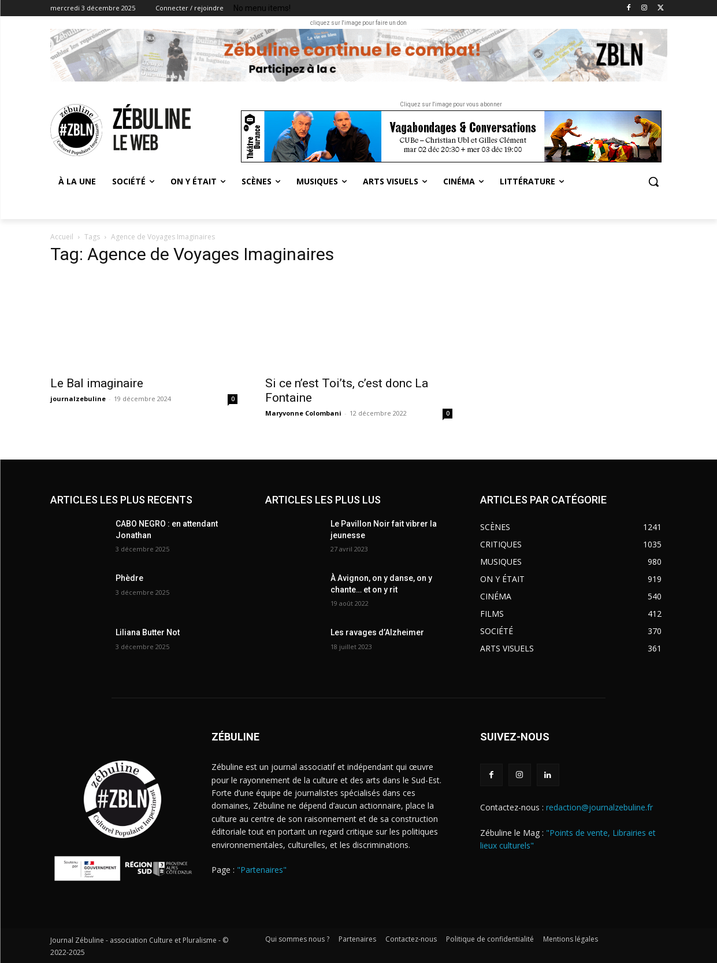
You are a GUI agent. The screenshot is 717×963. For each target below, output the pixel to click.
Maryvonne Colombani (303, 413)
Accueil (61, 237)
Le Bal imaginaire (98, 383)
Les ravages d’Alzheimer (377, 632)
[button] (653, 181)
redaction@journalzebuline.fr (599, 807)
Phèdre (129, 578)
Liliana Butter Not (148, 632)
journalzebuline (78, 398)
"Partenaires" (262, 869)
